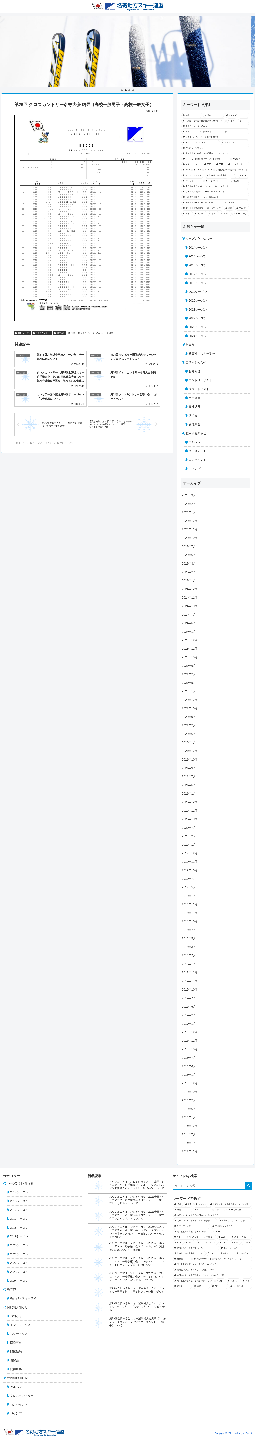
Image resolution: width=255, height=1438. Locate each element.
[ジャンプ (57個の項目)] (237, 115)
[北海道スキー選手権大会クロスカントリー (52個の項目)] (203, 120)
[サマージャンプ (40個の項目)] (235, 142)
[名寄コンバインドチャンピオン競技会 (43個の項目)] (215, 137)
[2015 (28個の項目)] (186, 170)
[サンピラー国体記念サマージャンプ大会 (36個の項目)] (205, 159)
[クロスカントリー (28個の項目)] (238, 164)
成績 (110, 333)
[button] (248, 1186)
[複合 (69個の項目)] (213, 115)
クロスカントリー (42, 333)
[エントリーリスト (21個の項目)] (192, 175)
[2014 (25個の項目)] (197, 170)
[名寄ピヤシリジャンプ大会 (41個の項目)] (200, 142)
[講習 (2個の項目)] (213, 213)
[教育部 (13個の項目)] (239, 180)
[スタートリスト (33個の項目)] (191, 164)
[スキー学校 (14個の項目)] (216, 180)
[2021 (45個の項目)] (243, 120)
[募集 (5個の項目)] (187, 213)
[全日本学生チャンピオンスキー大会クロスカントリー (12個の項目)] (215, 186)
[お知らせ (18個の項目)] (192, 180)
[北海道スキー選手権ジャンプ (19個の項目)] (221, 175)
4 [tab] (133, 90)
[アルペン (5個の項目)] (242, 208)
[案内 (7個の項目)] (229, 208)
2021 (71, 333)
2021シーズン (22, 333)
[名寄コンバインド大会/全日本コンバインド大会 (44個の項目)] (215, 131)
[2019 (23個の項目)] (208, 170)
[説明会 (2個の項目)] (200, 213)
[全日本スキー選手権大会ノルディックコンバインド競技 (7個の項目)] (215, 202)
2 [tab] (126, 90)
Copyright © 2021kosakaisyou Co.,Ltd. (234, 1433)
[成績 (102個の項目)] (191, 115)
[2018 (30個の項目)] (208, 164)
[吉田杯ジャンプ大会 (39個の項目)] (215, 148)
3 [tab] (129, 90)
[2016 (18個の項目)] (243, 175)
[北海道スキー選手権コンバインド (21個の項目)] (231, 170)
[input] (212, 1186)
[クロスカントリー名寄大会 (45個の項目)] (215, 126)
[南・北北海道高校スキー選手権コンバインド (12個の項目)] (215, 191)
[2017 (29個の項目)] (220, 164)
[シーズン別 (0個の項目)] (240, 213)
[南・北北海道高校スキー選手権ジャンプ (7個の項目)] (202, 208)
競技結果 (59, 333)
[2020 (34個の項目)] (240, 159)
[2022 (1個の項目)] (226, 213)
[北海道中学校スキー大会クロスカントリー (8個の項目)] (215, 197)
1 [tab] (122, 90)
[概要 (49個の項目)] (231, 120)
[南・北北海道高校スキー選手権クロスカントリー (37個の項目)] (215, 153)
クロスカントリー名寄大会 (91, 333)
